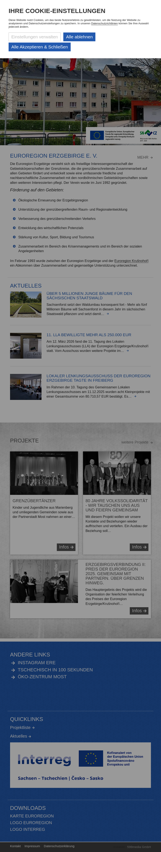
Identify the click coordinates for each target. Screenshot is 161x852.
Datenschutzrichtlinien (104, 23)
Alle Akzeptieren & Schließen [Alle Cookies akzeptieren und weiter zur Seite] (39, 46)
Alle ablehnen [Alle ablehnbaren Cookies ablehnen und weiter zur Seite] (79, 36)
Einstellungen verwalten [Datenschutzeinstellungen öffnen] (34, 36)
